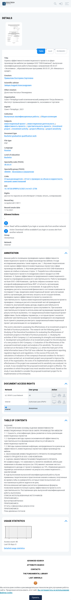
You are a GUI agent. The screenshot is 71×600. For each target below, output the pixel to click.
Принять (35, 597)
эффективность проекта (14, 126)
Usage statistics (14, 521)
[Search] (55, 3)
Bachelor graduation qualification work (20, 136)
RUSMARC (61, 51)
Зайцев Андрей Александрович (18, 85)
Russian (7, 150)
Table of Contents (15, 420)
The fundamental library (35, 574)
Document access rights (19, 383)
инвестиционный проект (15, 124)
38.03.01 (8, 165)
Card (50, 51)
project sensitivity (53, 129)
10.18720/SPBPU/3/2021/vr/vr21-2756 (20, 189)
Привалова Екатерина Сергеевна (18, 78)
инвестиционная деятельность (41, 124)
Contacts (35, 569)
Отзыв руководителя (13, 179)
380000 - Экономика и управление (19, 172)
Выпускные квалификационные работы (21, 116)
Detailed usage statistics (14, 548)
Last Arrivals (35, 578)
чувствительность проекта (39, 126)
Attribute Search (35, 565)
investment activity (20, 129)
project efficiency (37, 129)
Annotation (11, 253)
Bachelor (8, 157)
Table (41, 51)
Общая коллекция (49, 116)
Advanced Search (35, 561)
